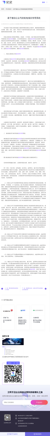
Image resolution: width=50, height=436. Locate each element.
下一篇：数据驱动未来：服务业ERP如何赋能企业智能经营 (32, 289)
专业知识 (8, 9)
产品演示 (39, 402)
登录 (43, 2)
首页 (2, 9)
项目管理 (11, 39)
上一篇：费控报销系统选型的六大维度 (11, 289)
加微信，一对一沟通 (13, 363)
